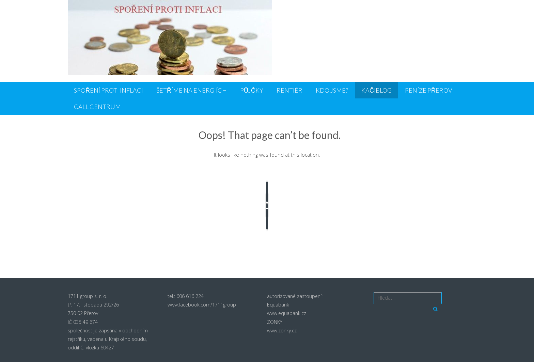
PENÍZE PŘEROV (428, 90)
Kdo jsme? (332, 90)
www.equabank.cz (286, 313)
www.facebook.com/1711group (202, 304)
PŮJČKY (251, 90)
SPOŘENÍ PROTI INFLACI (108, 90)
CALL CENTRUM (97, 106)
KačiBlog (376, 90)
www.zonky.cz (282, 330)
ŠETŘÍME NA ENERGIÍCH (191, 90)
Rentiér (289, 90)
